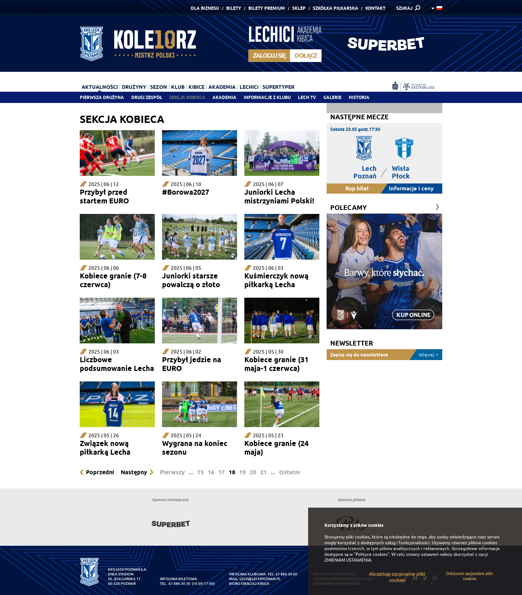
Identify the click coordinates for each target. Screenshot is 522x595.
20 (253, 472)
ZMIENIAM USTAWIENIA (347, 560)
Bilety (233, 8)
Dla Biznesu (205, 8)
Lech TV (307, 97)
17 (221, 472)
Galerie (332, 97)
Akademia (224, 97)
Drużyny (134, 87)
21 (263, 472)
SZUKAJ (404, 8)
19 (242, 472)
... (191, 472)
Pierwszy (172, 472)
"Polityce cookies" (371, 554)
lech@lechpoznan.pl (260, 579)
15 (200, 472)
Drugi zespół (146, 97)
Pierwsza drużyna (102, 97)
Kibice (196, 87)
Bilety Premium (266, 8)
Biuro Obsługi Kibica (249, 583)
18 (232, 472)
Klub (178, 87)
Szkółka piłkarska (335, 8)
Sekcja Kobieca (187, 97)
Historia (359, 97)
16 (211, 472)
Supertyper (278, 87)
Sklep (299, 8)
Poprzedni (100, 472)
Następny (134, 472)
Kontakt (375, 8)
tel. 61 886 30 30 (175, 583)
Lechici (249, 87)
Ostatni (289, 472)
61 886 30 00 (286, 574)
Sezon (158, 87)
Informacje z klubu (267, 97)
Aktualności (100, 87)
